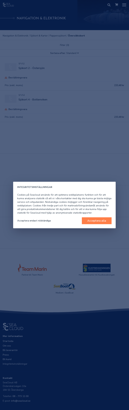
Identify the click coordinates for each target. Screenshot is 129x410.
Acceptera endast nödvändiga (34, 220)
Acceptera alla (96, 221)
